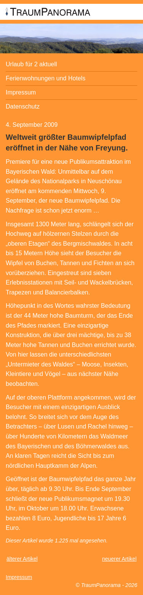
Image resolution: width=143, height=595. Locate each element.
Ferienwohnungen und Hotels (45, 78)
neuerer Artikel (119, 559)
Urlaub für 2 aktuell (31, 64)
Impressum (21, 92)
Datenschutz (23, 106)
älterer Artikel (22, 559)
